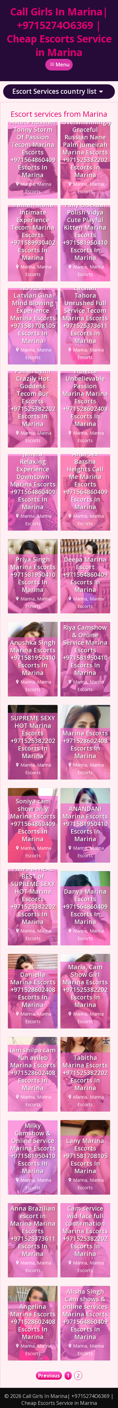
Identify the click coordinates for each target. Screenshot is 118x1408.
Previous (49, 1375)
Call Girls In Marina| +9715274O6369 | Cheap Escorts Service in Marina (59, 32)
